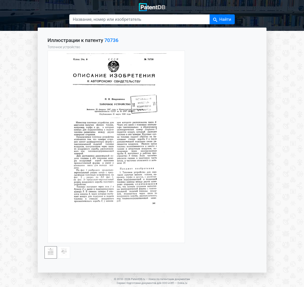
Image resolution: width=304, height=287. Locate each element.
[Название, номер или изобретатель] (139, 19)
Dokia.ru (182, 283)
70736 (111, 40)
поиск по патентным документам (169, 279)
